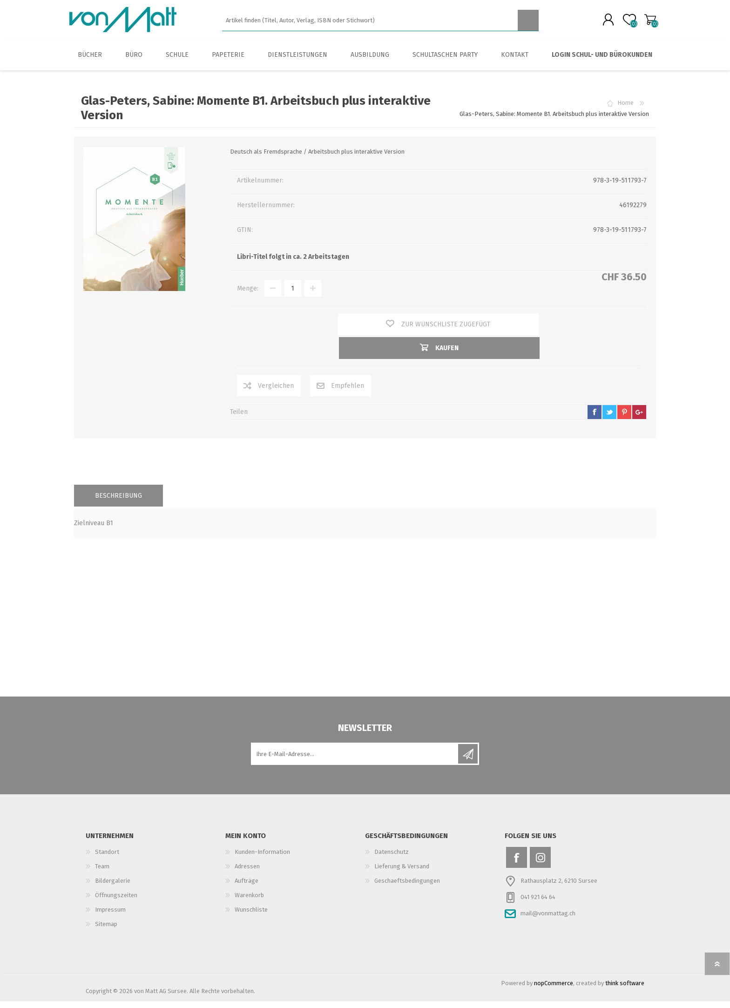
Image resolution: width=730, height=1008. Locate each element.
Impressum (110, 916)
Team (102, 872)
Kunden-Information (262, 858)
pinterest (624, 419)
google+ (639, 419)
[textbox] (370, 23)
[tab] (118, 502)
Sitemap (106, 930)
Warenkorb (645, 23)
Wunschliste (251, 916)
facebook (595, 419)
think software (624, 989)
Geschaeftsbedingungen (407, 887)
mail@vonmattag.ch (547, 919)
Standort (107, 858)
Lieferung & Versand (401, 872)
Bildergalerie (112, 887)
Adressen (247, 872)
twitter (609, 419)
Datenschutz (391, 858)
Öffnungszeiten (116, 901)
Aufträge (246, 887)
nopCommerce (553, 989)
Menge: (247, 295)
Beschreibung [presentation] (118, 502)
